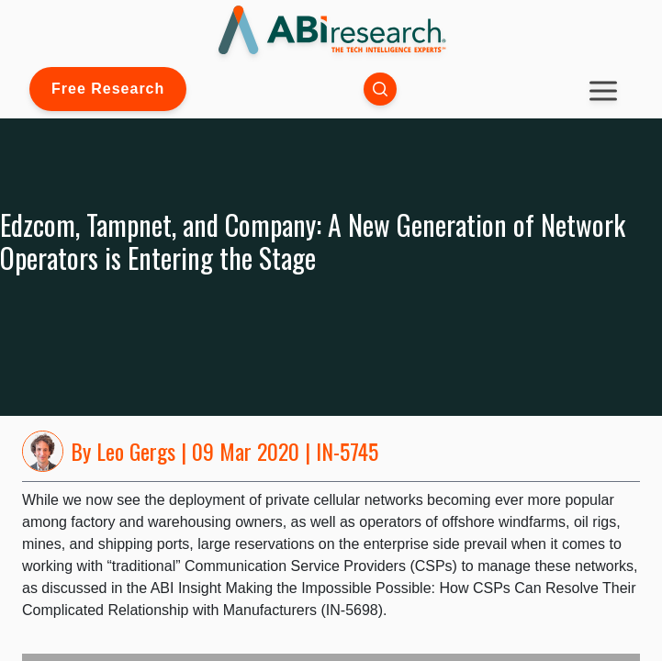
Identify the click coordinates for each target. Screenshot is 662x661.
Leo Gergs (135, 450)
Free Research (107, 88)
